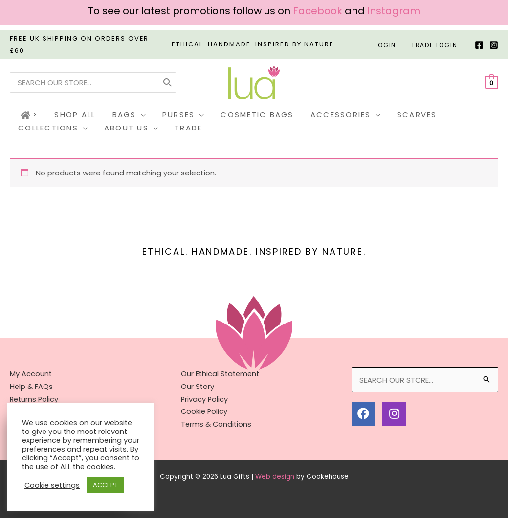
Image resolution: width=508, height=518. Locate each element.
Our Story (198, 386)
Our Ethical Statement (221, 373)
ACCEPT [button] (105, 485)
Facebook (317, 11)
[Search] (168, 82)
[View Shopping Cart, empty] (491, 82)
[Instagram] (493, 45)
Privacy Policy (205, 398)
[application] (135, 115)
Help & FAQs (31, 386)
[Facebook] (479, 45)
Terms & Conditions (217, 423)
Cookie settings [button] (52, 485)
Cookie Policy (205, 411)
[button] (124, 115)
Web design (274, 475)
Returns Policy (35, 398)
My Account (31, 373)
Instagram (393, 11)
